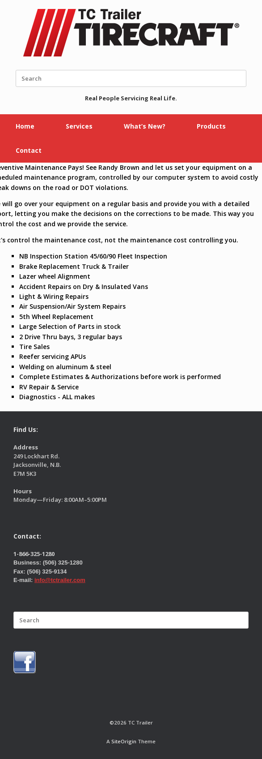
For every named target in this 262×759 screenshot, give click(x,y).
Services (79, 126)
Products (211, 126)
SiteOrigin (123, 741)
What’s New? (144, 126)
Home (25, 126)
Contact (29, 150)
